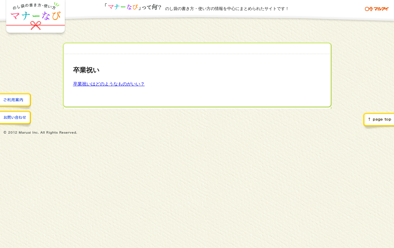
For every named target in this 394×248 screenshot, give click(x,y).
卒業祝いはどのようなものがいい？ (109, 83)
